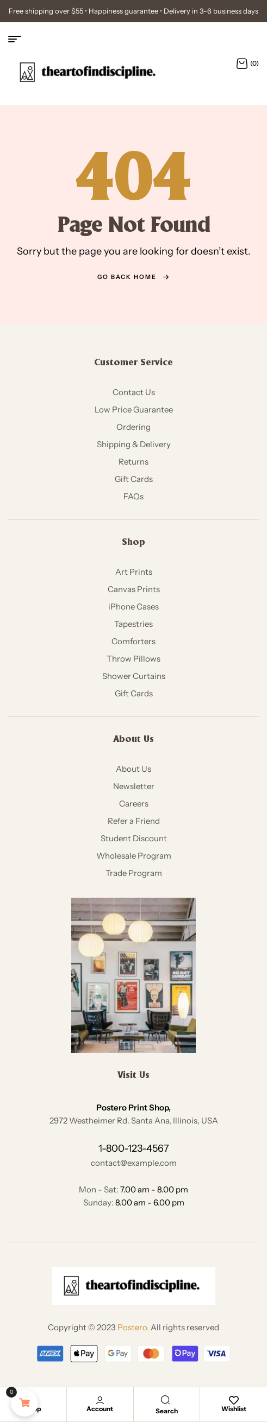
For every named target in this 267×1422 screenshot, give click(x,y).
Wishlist (233, 1409)
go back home (133, 277)
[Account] (100, 1400)
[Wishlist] (234, 1400)
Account (99, 1409)
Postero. (133, 1327)
